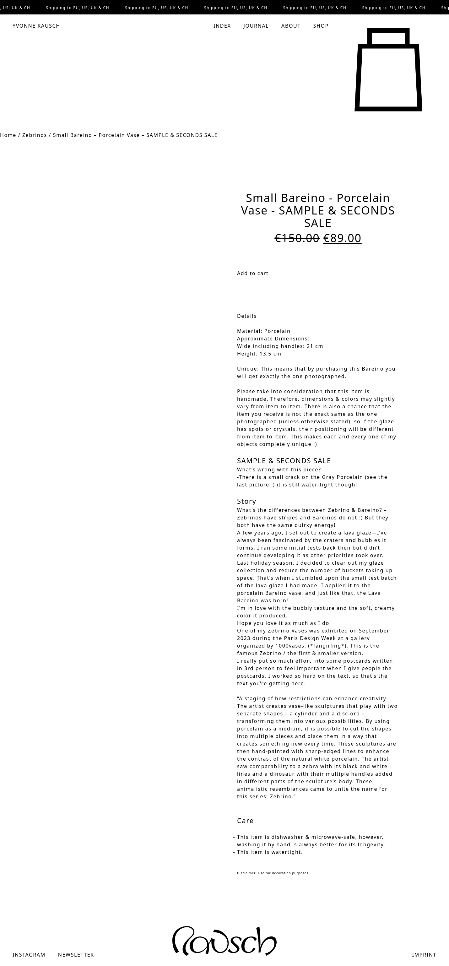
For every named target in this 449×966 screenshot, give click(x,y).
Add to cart (252, 273)
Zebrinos (34, 135)
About (291, 25)
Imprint (424, 954)
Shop (321, 25)
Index (222, 25)
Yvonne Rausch (36, 25)
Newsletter (76, 954)
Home (8, 135)
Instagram (29, 954)
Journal (256, 25)
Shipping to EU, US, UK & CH (78, 7)
